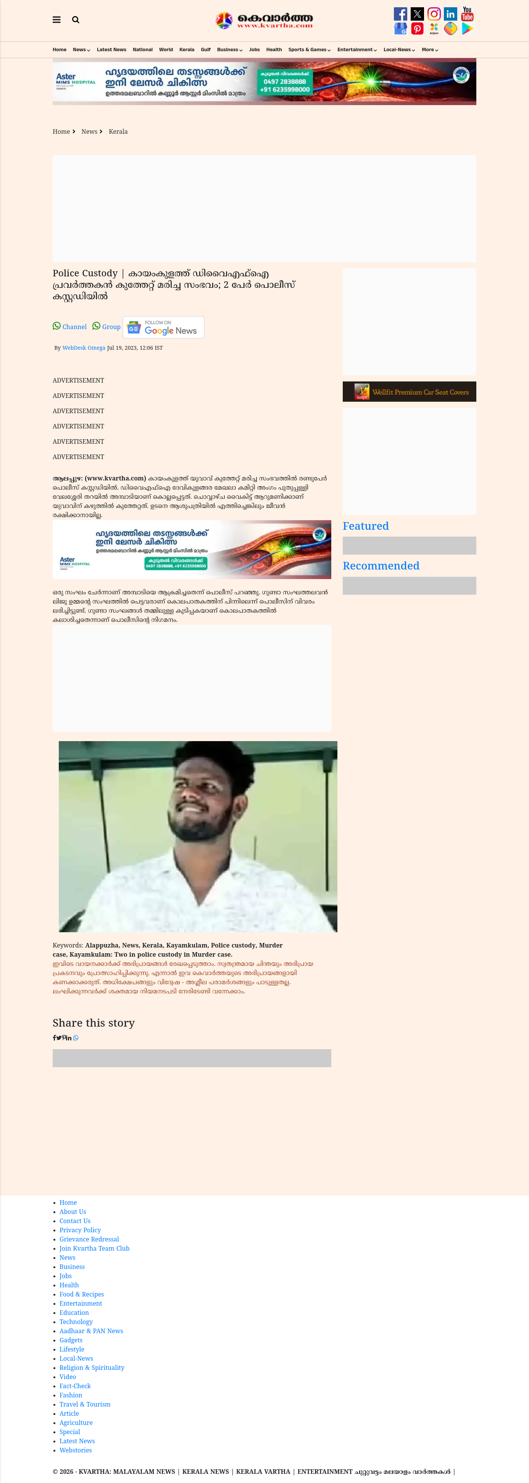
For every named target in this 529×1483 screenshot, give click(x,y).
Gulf (206, 50)
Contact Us (75, 1221)
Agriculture (76, 1423)
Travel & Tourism (85, 1405)
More (428, 50)
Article (69, 1414)
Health (274, 50)
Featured (366, 527)
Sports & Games (308, 50)
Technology (76, 1322)
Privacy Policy (80, 1231)
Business (227, 50)
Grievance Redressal (89, 1240)
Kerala (186, 50)
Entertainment (355, 50)
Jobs (254, 50)
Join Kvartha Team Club (95, 1249)
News (79, 50)
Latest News (111, 50)
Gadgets (71, 1341)
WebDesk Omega (83, 348)
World (166, 50)
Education (74, 1313)
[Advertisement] (264, 208)
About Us (73, 1212)
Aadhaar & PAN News (91, 1331)
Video (68, 1377)
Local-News (397, 50)
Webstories (76, 1451)
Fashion (71, 1396)
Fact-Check (75, 1387)
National (143, 50)
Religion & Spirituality (92, 1368)
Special (70, 1432)
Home (59, 50)
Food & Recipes (82, 1295)
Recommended (381, 567)
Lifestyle (72, 1350)
